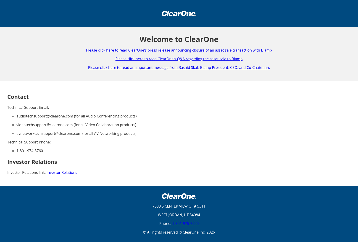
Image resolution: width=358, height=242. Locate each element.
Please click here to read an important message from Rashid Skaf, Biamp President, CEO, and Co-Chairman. (179, 67)
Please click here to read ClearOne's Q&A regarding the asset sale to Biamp (179, 58)
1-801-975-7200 (185, 223)
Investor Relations (62, 172)
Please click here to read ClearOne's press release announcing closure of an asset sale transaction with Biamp (179, 50)
